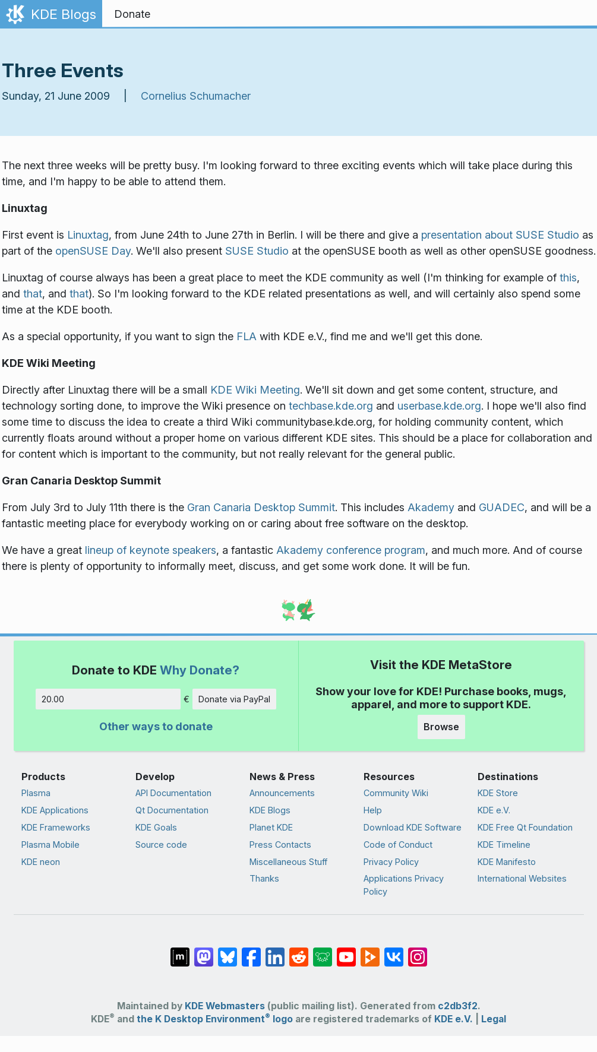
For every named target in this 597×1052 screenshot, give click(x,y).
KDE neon (40, 862)
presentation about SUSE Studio (500, 235)
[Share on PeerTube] (370, 951)
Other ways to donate (156, 726)
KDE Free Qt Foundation (525, 827)
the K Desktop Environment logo (215, 1019)
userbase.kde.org (439, 406)
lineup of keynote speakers (150, 550)
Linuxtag (88, 235)
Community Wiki (396, 793)
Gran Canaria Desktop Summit (261, 507)
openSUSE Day (93, 251)
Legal (493, 1019)
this (568, 277)
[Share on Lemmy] (322, 951)
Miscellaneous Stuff (288, 862)
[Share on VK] (393, 951)
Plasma (35, 793)
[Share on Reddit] (298, 951)
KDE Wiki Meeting (255, 390)
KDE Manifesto (507, 862)
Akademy (431, 507)
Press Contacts (280, 844)
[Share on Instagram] (417, 951)
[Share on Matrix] (179, 951)
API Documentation (173, 793)
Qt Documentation (172, 810)
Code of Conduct (398, 844)
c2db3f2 (458, 1006)
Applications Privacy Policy (404, 884)
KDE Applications (55, 810)
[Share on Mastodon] (203, 951)
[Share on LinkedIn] (275, 951)
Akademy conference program (350, 550)
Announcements (282, 793)
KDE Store (498, 793)
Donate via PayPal (234, 699)
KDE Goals (156, 827)
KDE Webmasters (225, 1006)
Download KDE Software (413, 827)
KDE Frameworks (55, 827)
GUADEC (502, 507)
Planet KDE (271, 827)
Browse (441, 727)
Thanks (264, 878)
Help (373, 810)
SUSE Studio (257, 251)
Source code (161, 844)
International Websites (522, 878)
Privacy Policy (391, 862)
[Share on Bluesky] (227, 951)
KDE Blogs (269, 810)
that (32, 293)
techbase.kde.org (331, 406)
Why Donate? (199, 670)
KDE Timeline (504, 844)
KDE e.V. (494, 810)
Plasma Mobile (50, 844)
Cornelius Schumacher (196, 96)
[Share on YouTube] (346, 951)
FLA (246, 336)
